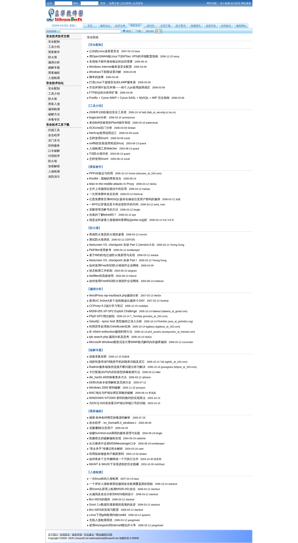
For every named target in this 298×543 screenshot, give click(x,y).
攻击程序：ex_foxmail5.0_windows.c (113, 422)
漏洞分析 (54, 62)
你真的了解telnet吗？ (103, 214)
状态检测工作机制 (100, 270)
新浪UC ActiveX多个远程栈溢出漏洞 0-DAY (117, 300)
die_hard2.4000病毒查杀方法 (108, 377)
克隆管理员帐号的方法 (103, 209)
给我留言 (65, 534)
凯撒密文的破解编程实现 (105, 438)
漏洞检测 (54, 109)
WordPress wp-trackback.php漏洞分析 (114, 295)
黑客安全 (135, 25)
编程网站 (241, 25)
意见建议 (89, 534)
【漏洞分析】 (95, 289)
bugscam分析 (98, 117)
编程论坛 (105, 25)
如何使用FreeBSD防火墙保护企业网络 (114, 265)
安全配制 (54, 41)
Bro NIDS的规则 (99, 499)
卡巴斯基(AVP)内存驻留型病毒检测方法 (114, 372)
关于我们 (53, 534)
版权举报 (77, 534)
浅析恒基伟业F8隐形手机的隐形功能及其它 (117, 361)
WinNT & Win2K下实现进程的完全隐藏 (114, 464)
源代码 (150, 25)
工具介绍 (54, 46)
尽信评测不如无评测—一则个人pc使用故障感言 (119, 87)
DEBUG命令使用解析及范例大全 (110, 382)
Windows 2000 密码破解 (105, 387)
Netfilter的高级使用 (101, 275)
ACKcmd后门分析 (100, 127)
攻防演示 (54, 176)
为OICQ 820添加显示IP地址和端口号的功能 (117, 403)
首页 (90, 25)
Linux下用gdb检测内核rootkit (107, 515)
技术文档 (120, 25)
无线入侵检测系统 (100, 520)
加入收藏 (225, 3)
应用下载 (166, 25)
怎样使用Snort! (98, 138)
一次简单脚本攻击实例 (103, 194)
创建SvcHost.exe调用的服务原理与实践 (114, 433)
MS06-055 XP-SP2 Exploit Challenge (113, 311)
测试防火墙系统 (99, 239)
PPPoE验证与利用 (101, 173)
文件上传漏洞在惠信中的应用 (108, 188)
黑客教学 (54, 52)
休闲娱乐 (226, 25)
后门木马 (54, 140)
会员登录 (138, 3)
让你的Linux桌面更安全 (104, 51)
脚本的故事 (96, 77)
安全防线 (93, 37)
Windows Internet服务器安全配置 (110, 66)
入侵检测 (54, 77)
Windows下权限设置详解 (105, 71)
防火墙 (52, 57)
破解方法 (54, 114)
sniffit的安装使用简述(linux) (106, 143)
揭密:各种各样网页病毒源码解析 (110, 417)
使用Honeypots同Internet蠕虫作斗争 (112, 525)
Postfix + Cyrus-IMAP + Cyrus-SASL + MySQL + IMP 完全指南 (129, 97)
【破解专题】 (95, 350)
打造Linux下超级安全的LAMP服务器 (112, 82)
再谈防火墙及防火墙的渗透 (106, 234)
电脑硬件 (196, 25)
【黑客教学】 (95, 167)
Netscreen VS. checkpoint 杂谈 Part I (113, 260)
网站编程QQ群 (104, 534)
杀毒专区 (54, 119)
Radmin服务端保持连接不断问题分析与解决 (117, 366)
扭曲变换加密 (98, 356)
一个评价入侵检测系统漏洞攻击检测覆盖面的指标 (121, 483)
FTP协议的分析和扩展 (103, 92)
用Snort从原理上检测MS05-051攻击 (112, 489)
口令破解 (54, 150)
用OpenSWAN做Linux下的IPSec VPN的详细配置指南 (123, 56)
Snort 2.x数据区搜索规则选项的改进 (112, 504)
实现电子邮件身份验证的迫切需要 (111, 61)
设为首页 (235, 3)
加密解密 (54, 166)
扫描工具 (54, 130)
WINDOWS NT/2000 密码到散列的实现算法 (117, 398)
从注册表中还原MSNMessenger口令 (112, 443)
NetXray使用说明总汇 (103, 133)
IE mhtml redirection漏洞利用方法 (110, 331)
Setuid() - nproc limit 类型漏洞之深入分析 (115, 321)
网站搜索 (246, 3)
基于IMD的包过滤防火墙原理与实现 (112, 255)
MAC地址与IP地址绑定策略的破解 (111, 392)
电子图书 (181, 25)
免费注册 (114, 3)
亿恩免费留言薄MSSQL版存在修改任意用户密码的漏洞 (124, 199)
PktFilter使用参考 (100, 250)
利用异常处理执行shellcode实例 (109, 326)
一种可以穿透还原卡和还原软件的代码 (113, 204)
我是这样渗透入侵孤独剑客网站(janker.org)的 (118, 220)
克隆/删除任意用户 (101, 428)
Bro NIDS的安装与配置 (104, 509)
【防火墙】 (94, 228)
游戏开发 (211, 25)
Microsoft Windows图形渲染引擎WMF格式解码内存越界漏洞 (128, 342)
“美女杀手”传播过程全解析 (106, 448)
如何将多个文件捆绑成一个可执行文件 (113, 459)
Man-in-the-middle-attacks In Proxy (111, 183)
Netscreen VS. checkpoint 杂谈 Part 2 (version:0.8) (122, 244)
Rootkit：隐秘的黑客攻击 (105, 178)
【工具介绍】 (95, 105)
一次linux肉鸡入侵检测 (103, 478)
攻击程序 (54, 135)
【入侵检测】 (95, 472)
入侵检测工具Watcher (103, 148)
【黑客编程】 (95, 411)
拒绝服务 (54, 145)
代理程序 (54, 156)
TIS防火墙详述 (98, 153)
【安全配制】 (95, 44)
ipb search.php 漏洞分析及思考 (109, 336)
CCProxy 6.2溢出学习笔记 (106, 305)
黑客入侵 (54, 104)
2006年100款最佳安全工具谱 (108, 112)
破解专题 (54, 67)
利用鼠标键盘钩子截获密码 (106, 453)
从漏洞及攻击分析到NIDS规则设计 (111, 494)
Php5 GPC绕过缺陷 (102, 316)
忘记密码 (126, 3)
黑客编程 (54, 72)
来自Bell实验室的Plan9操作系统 (109, 122)
